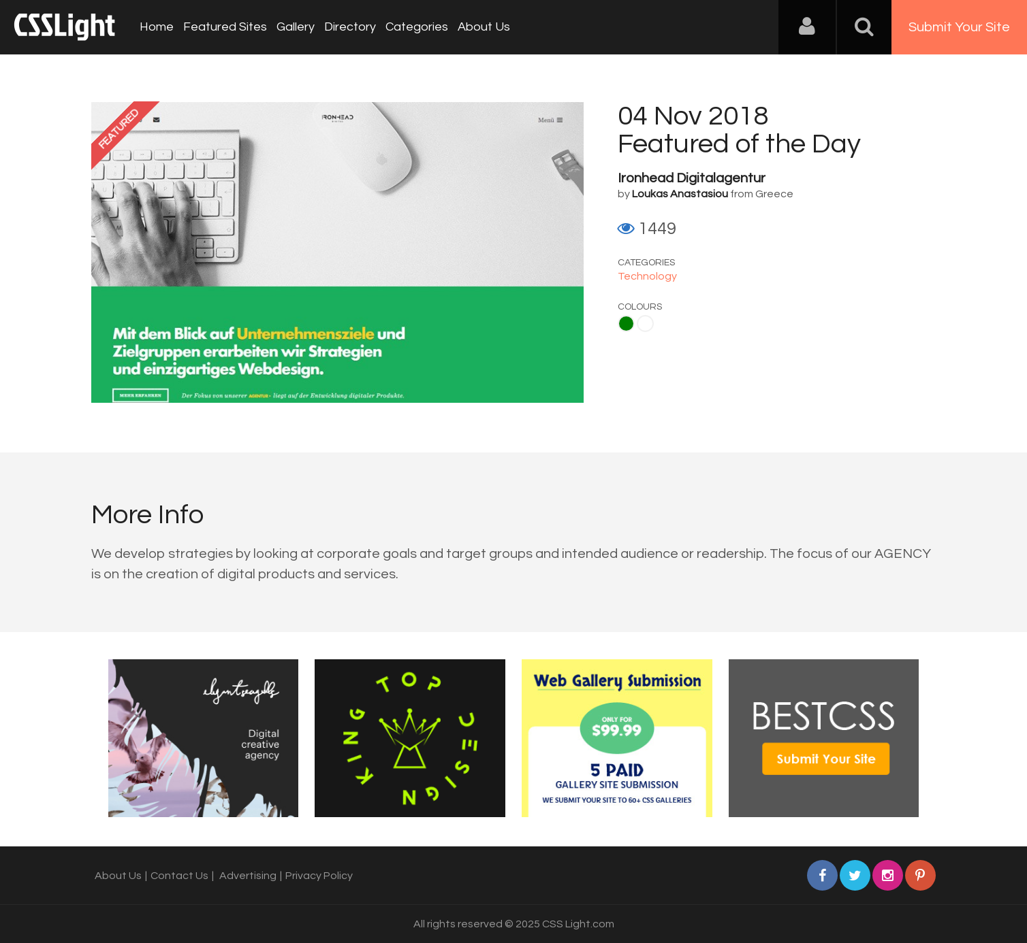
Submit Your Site (959, 27)
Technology (647, 276)
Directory (350, 26)
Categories (416, 26)
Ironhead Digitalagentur (691, 178)
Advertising (247, 875)
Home (157, 26)
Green (626, 323)
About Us (484, 26)
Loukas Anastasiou (680, 193)
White (645, 323)
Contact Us (179, 875)
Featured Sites (225, 26)
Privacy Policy (319, 875)
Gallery (295, 26)
